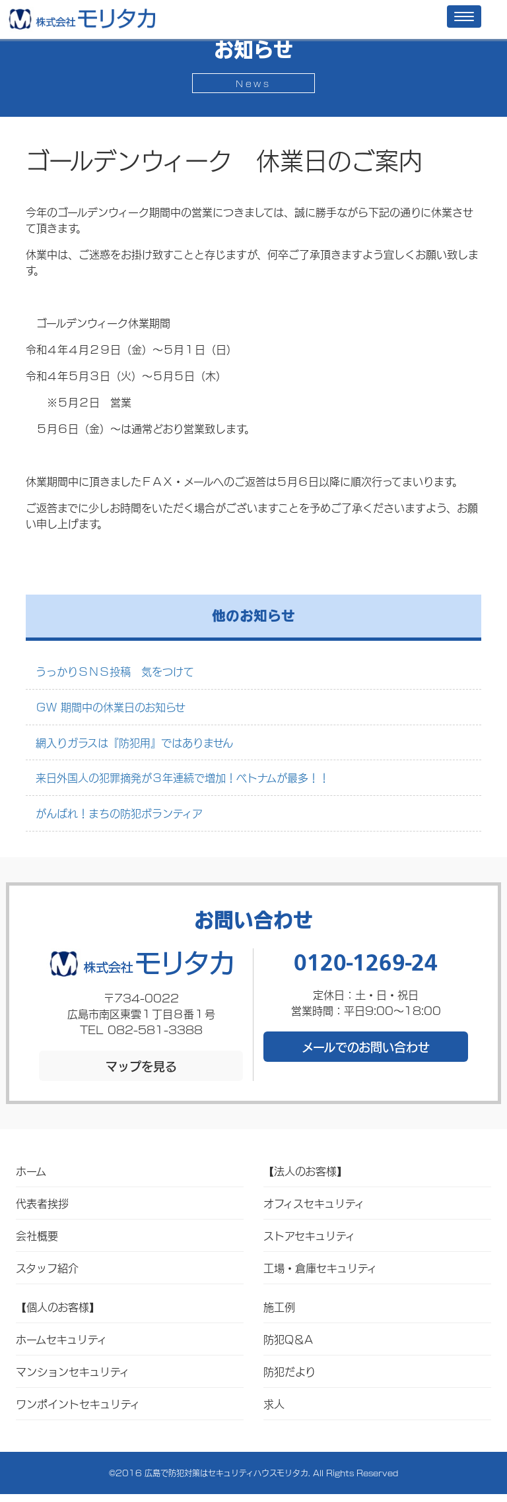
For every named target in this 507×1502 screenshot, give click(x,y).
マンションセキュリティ (72, 1371)
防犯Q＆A (288, 1338)
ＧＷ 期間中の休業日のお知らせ (111, 706)
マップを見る (141, 1066)
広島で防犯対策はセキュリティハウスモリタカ (226, 1472)
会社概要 (37, 1235)
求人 (274, 1403)
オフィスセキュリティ (313, 1202)
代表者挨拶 (42, 1202)
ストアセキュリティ (309, 1235)
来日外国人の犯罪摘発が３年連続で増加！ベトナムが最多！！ (182, 777)
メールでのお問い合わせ (366, 1046)
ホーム (31, 1170)
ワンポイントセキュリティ (78, 1403)
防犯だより (289, 1371)
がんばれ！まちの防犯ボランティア (119, 812)
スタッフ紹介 (47, 1267)
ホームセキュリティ (61, 1338)
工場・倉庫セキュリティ (320, 1267)
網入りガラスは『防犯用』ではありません (134, 742)
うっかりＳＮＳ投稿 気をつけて (115, 671)
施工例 (279, 1306)
